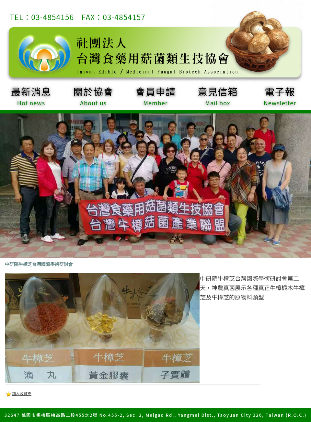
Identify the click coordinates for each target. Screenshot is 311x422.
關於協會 (93, 95)
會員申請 (155, 95)
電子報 (280, 95)
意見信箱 (218, 95)
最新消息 (31, 95)
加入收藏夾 (21, 393)
